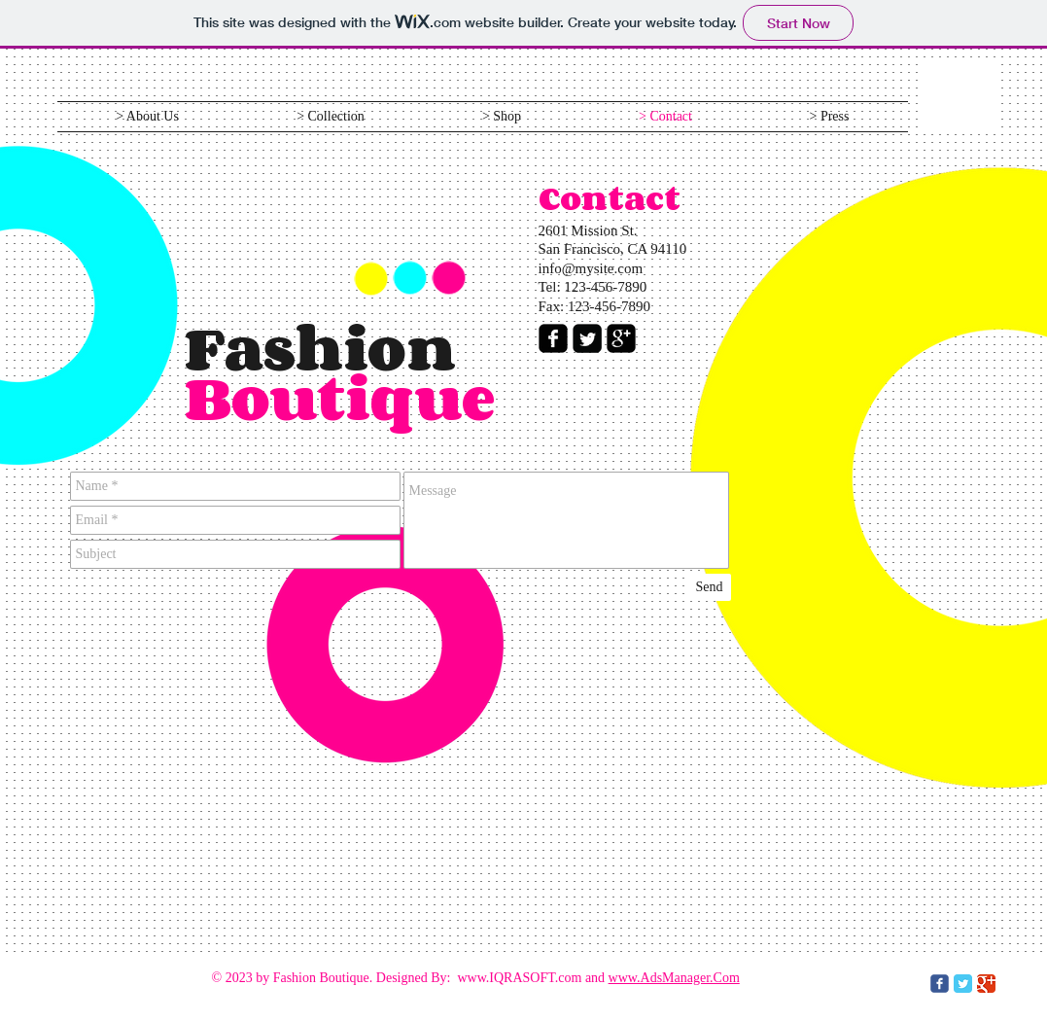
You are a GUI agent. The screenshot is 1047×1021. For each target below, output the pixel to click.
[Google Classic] (986, 983)
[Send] (709, 587)
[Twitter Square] (587, 338)
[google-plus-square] (621, 338)
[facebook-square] (553, 338)
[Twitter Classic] (963, 983)
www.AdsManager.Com (674, 977)
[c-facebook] (939, 983)
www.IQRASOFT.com (519, 977)
